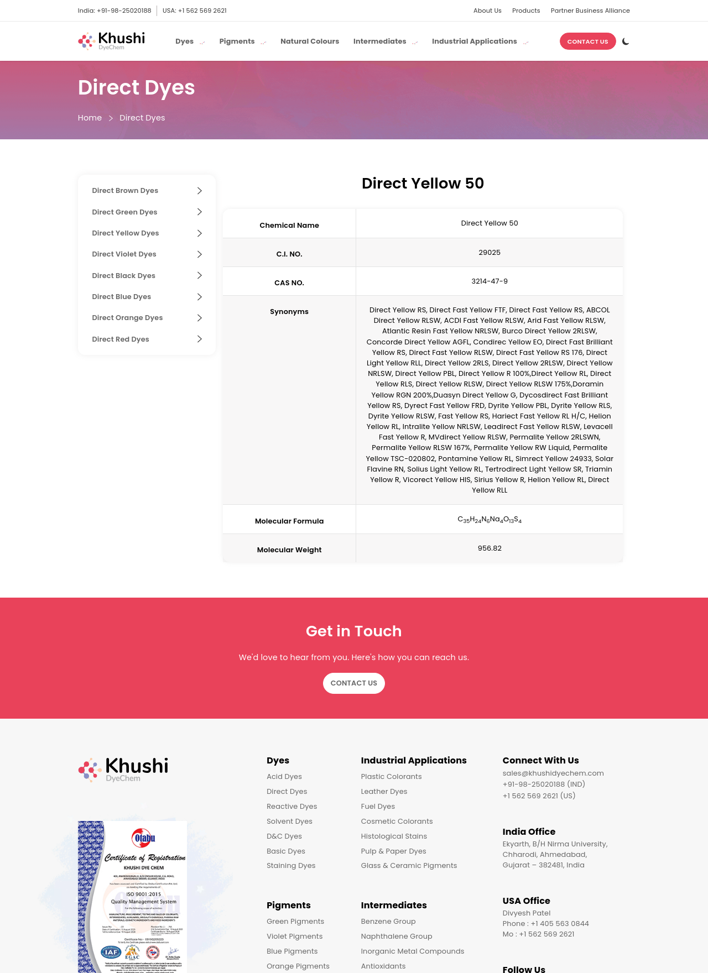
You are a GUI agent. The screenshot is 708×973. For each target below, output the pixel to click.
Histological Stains (394, 836)
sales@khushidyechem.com (553, 773)
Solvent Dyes (290, 821)
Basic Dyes (286, 851)
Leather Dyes (384, 791)
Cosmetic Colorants (397, 821)
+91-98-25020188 (124, 10)
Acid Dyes (284, 776)
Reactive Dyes (292, 806)
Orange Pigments (298, 966)
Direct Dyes (142, 118)
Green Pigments (295, 921)
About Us (487, 10)
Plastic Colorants (391, 776)
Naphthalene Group (397, 936)
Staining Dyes (291, 865)
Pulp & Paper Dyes (393, 851)
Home (90, 118)
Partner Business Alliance (590, 10)
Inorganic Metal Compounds (413, 951)
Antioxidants (383, 966)
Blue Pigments (292, 951)
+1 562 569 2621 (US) (539, 796)
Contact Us (588, 41)
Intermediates (394, 905)
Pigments (289, 905)
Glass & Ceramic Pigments (409, 865)
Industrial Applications (414, 760)
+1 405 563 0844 (560, 923)
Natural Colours (309, 41)
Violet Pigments (294, 936)
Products (526, 10)
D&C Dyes (284, 836)
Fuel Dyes (378, 806)
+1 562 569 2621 (202, 10)
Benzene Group (388, 921)
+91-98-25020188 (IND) (544, 784)
